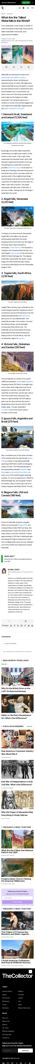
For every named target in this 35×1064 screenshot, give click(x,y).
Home (3, 14)
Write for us (6, 1021)
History (4, 995)
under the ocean (14, 168)
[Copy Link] (25, 626)
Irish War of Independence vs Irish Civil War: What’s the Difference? (17, 783)
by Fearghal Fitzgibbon (7, 788)
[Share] (21, 67)
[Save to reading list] (14, 67)
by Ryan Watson (5, 818)
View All (4, 664)
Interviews (5, 1008)
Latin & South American (17, 965)
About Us (5, 1018)
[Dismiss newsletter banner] (32, 2)
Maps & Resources (24, 1008)
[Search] (20, 8)
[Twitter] (18, 625)
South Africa (25, 316)
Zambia (19, 382)
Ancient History (7, 991)
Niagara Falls (22, 525)
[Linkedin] (11, 625)
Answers (10, 14)
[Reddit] (21, 625)
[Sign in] (28, 8)
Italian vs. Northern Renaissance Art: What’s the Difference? (16, 716)
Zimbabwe (29, 382)
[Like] (9, 621)
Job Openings (6, 1034)
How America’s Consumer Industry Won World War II (17, 752)
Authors (4, 1024)
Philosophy (5, 1001)
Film (19, 1001)
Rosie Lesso (11, 40)
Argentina (23, 469)
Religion (20, 991)
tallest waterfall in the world (14, 108)
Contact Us (6, 1038)
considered (5, 410)
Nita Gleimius (6, 937)
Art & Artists (6, 998)
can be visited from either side (20, 472)
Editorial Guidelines (8, 1031)
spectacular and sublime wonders (13, 77)
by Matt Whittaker (6, 757)
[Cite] (28, 67)
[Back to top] (30, 971)
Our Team (5, 1028)
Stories (13, 884)
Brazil (3, 472)
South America (15, 248)
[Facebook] (14, 625)
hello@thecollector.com (10, 1058)
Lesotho (21, 338)
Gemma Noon (6, 965)
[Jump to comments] (6, 67)
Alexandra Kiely (7, 884)
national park (15, 253)
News (20, 1004)
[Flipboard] (29, 625)
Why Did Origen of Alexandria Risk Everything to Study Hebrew (17, 813)
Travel (4, 1004)
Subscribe (26, 2)
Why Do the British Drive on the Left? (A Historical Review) (15, 689)
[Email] (32, 625)
